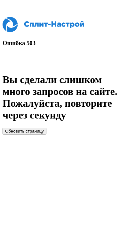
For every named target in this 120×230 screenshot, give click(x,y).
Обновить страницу (24, 131)
